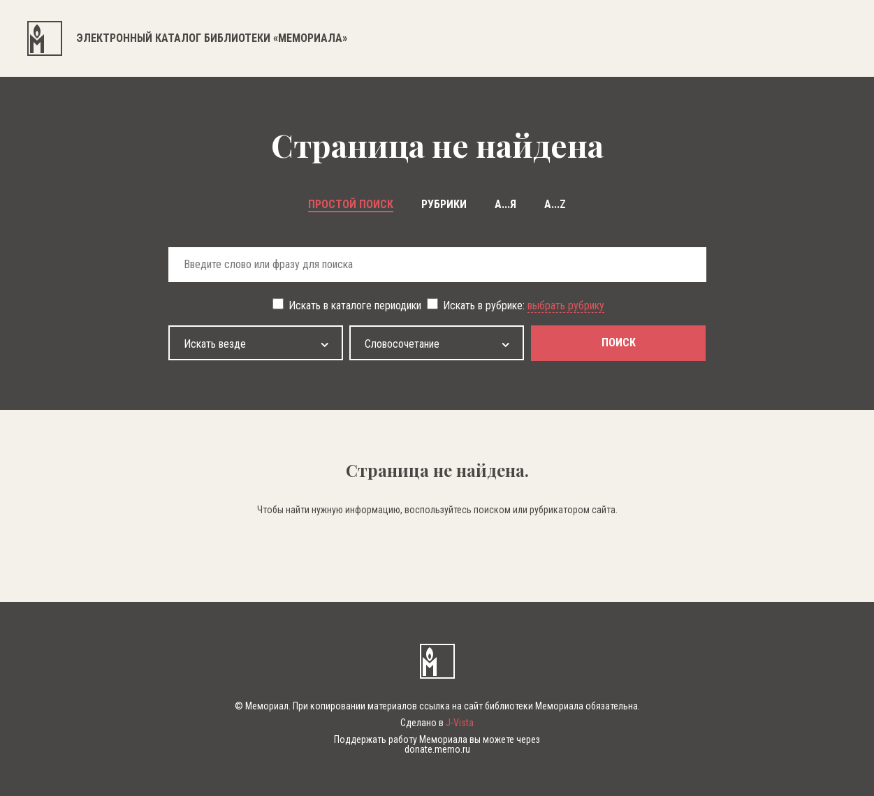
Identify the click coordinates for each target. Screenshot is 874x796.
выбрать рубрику (565, 305)
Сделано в (437, 723)
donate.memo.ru (437, 749)
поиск (619, 342)
